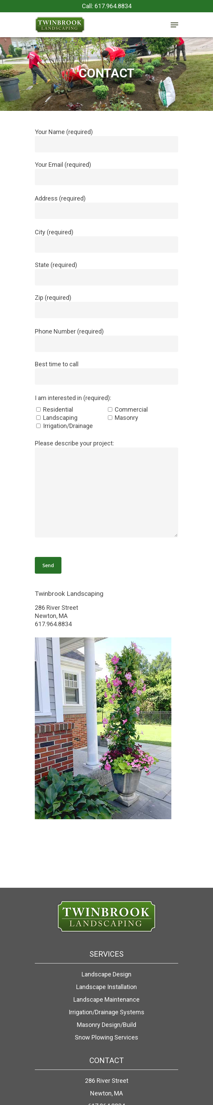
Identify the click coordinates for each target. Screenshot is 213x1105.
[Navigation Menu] (174, 24)
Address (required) (106, 207)
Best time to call (106, 372)
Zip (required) (106, 306)
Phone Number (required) (106, 340)
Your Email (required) (106, 173)
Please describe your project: (106, 490)
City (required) (106, 241)
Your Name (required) (106, 140)
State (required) (106, 273)
